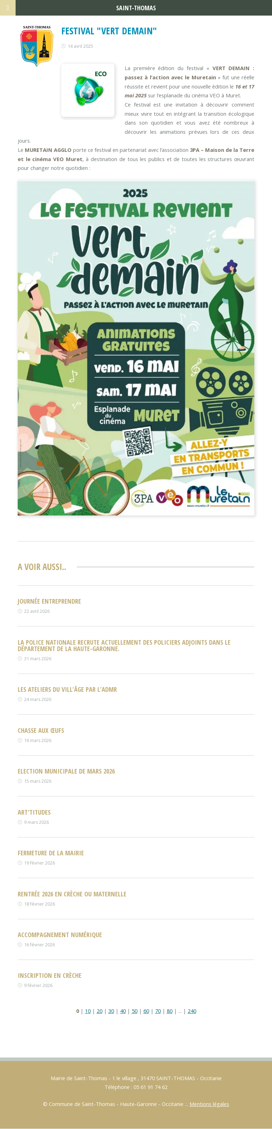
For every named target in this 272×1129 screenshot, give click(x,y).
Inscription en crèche (49, 975)
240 (192, 1010)
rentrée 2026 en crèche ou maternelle (72, 893)
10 (88, 1010)
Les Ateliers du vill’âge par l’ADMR (67, 689)
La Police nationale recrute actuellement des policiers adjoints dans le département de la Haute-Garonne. (124, 645)
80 (169, 1010)
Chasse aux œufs (41, 730)
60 (146, 1010)
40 (123, 1010)
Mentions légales (209, 1103)
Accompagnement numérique (60, 934)
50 (134, 1010)
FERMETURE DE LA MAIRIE (51, 852)
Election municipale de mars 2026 (66, 770)
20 (99, 1010)
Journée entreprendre (49, 601)
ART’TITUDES (34, 812)
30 (111, 1010)
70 (158, 1010)
